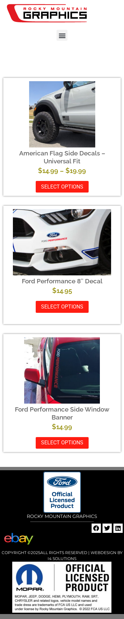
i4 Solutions (62, 558)
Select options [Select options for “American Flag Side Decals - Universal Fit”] (62, 187)
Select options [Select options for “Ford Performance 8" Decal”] (62, 307)
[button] (62, 35)
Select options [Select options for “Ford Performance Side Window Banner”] (62, 442)
